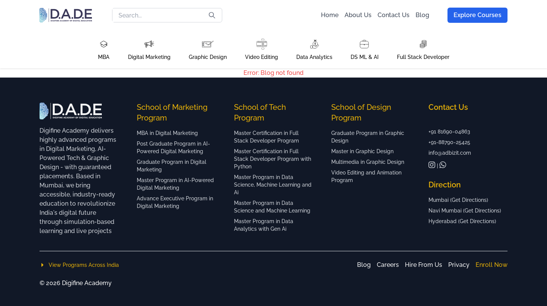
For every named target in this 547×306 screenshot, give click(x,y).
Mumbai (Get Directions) (458, 200)
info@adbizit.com (449, 153)
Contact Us (393, 15)
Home (329, 15)
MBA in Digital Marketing (167, 133)
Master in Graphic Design (362, 151)
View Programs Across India (79, 265)
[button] (104, 49)
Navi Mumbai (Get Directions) (464, 211)
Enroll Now (491, 264)
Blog (422, 15)
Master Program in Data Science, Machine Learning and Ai (272, 184)
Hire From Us (423, 264)
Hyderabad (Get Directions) (462, 221)
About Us (358, 15)
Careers (388, 264)
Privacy (459, 264)
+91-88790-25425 (449, 142)
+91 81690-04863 (449, 131)
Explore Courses (477, 15)
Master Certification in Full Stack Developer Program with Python (272, 159)
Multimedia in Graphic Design (367, 162)
